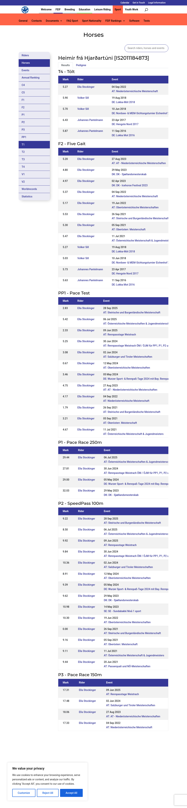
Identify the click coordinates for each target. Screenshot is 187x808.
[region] (47, 781)
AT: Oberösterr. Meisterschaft (129, 229)
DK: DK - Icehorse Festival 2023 (130, 185)
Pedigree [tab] (81, 65)
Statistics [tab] (27, 196)
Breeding (70, 9)
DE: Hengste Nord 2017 (125, 124)
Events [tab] (25, 70)
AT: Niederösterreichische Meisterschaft (135, 91)
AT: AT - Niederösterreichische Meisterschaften (139, 163)
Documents (52, 20)
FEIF (58, 9)
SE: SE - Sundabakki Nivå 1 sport (122, 611)
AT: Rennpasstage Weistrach (119, 334)
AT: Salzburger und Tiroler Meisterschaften (127, 356)
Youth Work (131, 9)
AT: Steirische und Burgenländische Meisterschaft (140, 218)
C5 (23, 92)
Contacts (37, 20)
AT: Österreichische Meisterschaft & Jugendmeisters (142, 240)
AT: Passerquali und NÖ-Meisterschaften (127, 666)
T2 (23, 151)
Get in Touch (139, 3)
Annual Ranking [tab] (30, 77)
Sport (118, 9)
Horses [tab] (26, 62)
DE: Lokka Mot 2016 (123, 135)
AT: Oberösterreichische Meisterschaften (135, 207)
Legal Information (156, 3)
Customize (24, 792)
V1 (23, 174)
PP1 (24, 137)
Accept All (71, 792)
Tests (147, 20)
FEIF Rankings (113, 20)
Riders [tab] (25, 55)
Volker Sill (83, 97)
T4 (23, 166)
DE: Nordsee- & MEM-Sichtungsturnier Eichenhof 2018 (143, 113)
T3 (23, 159)
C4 (23, 85)
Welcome (46, 9)
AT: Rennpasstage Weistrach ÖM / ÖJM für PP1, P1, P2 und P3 (139, 345)
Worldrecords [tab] (29, 189)
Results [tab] (65, 65)
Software (134, 20)
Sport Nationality (91, 20)
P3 (23, 129)
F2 (23, 107)
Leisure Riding (102, 9)
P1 (23, 114)
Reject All (47, 792)
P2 (23, 122)
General (23, 20)
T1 (23, 144)
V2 (23, 181)
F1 (23, 100)
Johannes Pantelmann (90, 120)
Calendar (125, 3)
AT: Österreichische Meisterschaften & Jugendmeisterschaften (139, 323)
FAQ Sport (72, 20)
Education (84, 9)
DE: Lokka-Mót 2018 (123, 102)
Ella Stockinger (85, 86)
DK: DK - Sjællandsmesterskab (129, 174)
